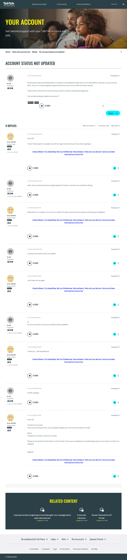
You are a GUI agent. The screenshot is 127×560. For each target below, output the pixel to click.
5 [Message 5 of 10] (116, 276)
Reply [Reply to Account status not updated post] (110, 113)
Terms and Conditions (80, 549)
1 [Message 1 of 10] (116, 134)
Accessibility (34, 549)
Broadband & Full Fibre (33, 539)
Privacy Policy (65, 549)
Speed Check (96, 539)
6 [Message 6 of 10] (116, 317)
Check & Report (36, 151)
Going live (30, 102)
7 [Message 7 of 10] (116, 347)
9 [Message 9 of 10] (116, 415)
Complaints (46, 549)
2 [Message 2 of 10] (116, 181)
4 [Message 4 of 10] (116, 249)
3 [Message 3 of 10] (116, 208)
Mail (64, 539)
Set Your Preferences (64, 151)
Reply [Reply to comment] (114, 168)
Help (53, 539)
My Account (78, 539)
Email (39, 520)
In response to (12, 152)
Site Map (94, 549)
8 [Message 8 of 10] (116, 388)
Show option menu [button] (120, 51)
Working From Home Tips (74, 154)
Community (114, 4)
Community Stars (110, 151)
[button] (123, 4)
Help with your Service (94, 151)
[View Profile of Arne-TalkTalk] (12, 142)
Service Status (78, 151)
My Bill (36, 102)
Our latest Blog (49, 151)
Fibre (98, 520)
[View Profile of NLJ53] (10, 84)
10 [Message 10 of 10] (116, 76)
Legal (55, 549)
